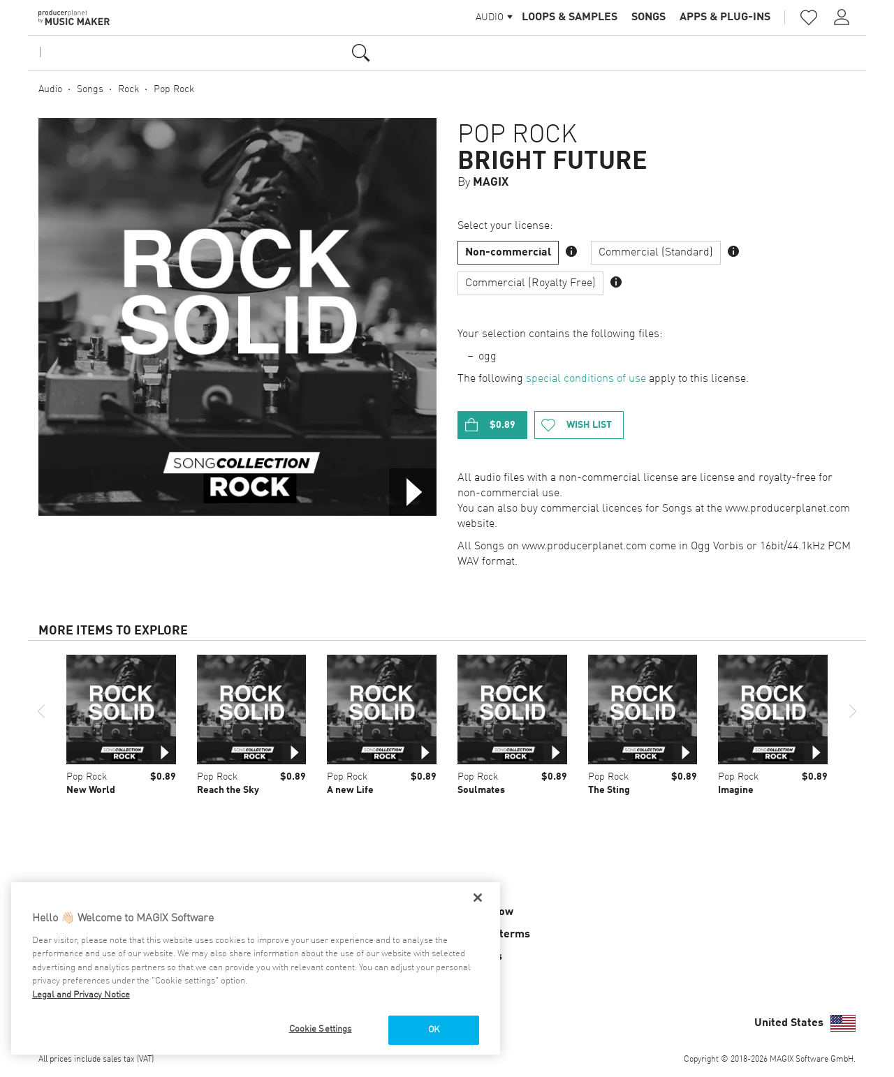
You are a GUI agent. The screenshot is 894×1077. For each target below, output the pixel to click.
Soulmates (481, 790)
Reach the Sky (228, 790)
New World (90, 790)
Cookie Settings (320, 1029)
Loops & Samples (569, 17)
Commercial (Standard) (656, 252)
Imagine (736, 790)
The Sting (609, 790)
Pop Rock (174, 89)
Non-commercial (508, 252)
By (482, 182)
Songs (648, 17)
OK (433, 1029)
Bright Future (552, 161)
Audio (50, 89)
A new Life (350, 790)
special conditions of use (586, 379)
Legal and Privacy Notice (81, 995)
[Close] (477, 897)
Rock (128, 89)
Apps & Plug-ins (725, 17)
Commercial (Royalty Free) (530, 283)
